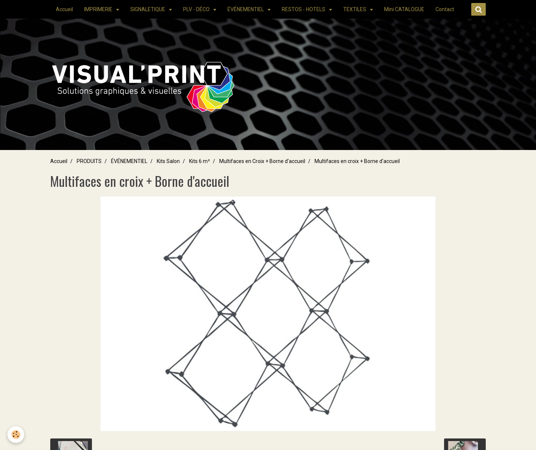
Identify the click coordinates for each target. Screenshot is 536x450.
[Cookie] (15, 434)
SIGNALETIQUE (148, 9)
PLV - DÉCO (197, 9)
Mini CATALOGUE (404, 9)
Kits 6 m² (199, 161)
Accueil (64, 9)
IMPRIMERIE (99, 9)
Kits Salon (168, 161)
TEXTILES (355, 9)
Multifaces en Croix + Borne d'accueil (262, 161)
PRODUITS (89, 161)
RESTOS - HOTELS (304, 9)
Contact (445, 9)
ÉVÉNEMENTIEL (246, 9)
